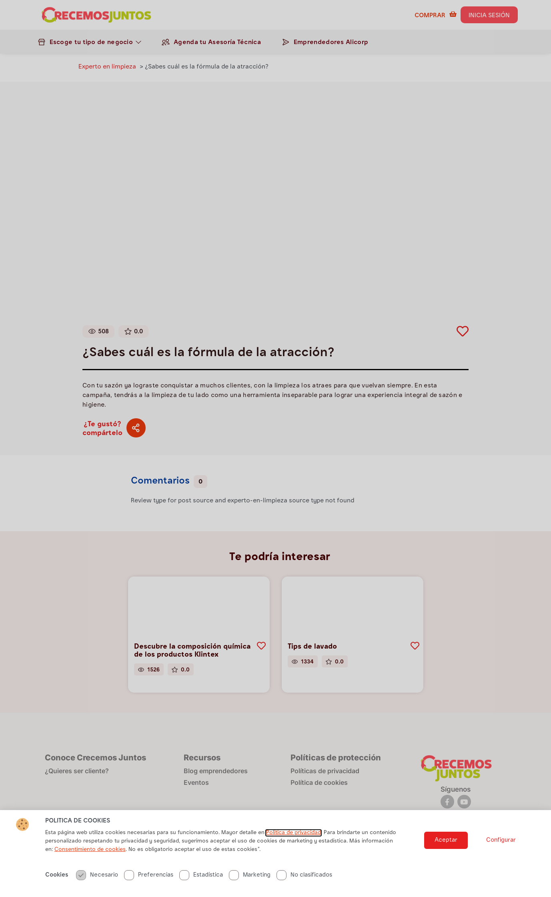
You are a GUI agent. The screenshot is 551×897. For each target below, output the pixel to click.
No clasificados (304, 879)
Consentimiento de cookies (90, 853)
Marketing (249, 879)
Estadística (201, 879)
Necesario (97, 879)
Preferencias (148, 879)
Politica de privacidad (293, 836)
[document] (275, 448)
